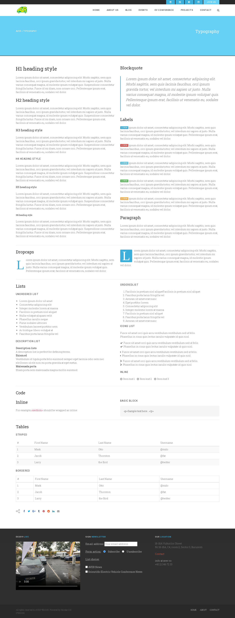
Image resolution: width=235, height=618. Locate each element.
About (203, 609)
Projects (187, 10)
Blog (128, 10)
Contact (206, 10)
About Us (112, 10)
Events (143, 10)
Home (96, 10)
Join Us (211, 2)
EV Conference (164, 10)
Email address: (94, 544)
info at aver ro (163, 560)
